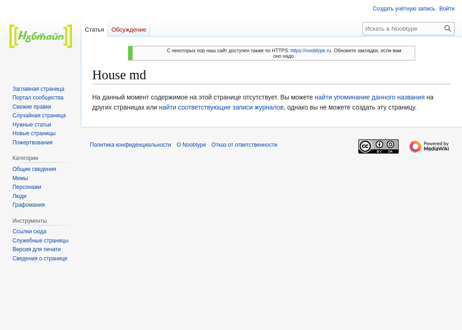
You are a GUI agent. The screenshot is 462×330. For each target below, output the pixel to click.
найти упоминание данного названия (370, 97)
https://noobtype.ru (310, 50)
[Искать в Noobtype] (408, 28)
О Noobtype (191, 145)
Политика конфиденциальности (130, 145)
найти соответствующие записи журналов (221, 107)
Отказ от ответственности (244, 145)
